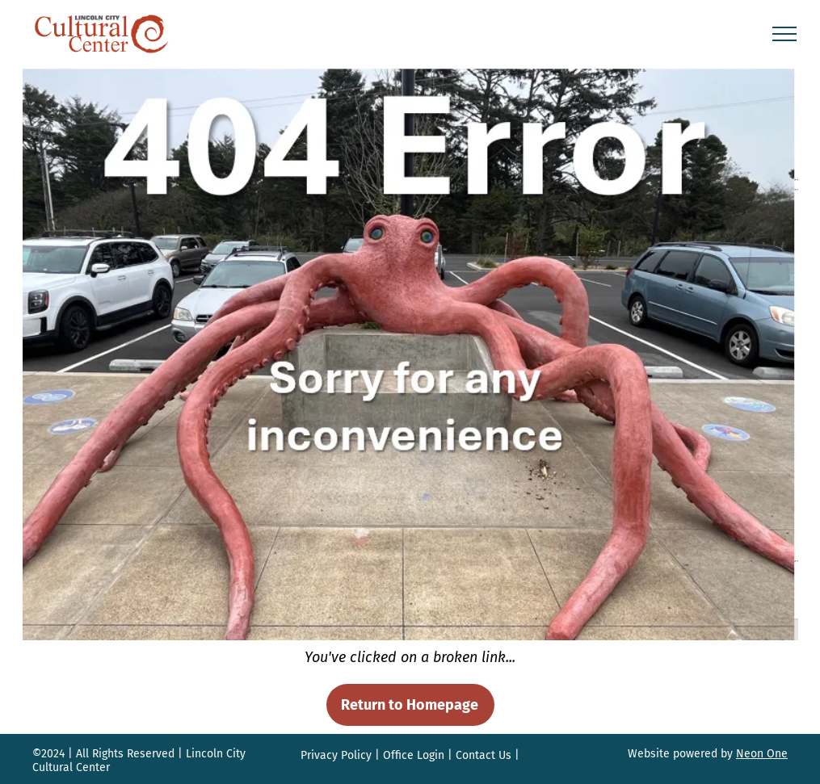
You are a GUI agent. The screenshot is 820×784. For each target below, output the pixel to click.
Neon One (762, 754)
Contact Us (483, 755)
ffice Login (417, 755)
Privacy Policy (336, 755)
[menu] (784, 34)
